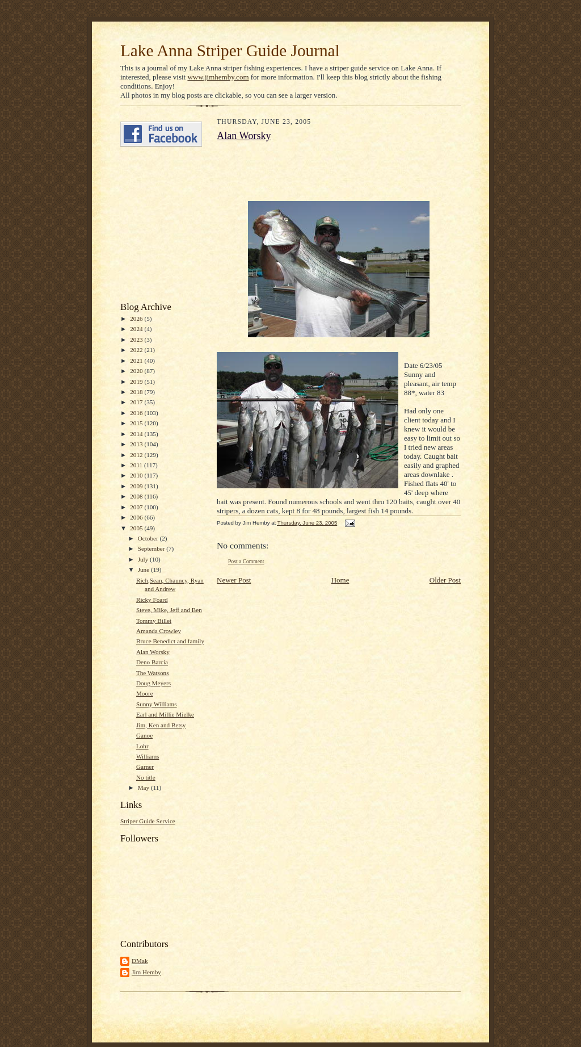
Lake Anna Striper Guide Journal (230, 50)
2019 (137, 381)
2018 (137, 391)
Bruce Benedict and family (170, 641)
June (144, 569)
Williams (147, 756)
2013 (137, 444)
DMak (140, 960)
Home (340, 580)
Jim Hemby (146, 972)
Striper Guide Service (147, 821)
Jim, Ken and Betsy (161, 725)
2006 (137, 517)
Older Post (445, 580)
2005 (137, 528)
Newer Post (234, 580)
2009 (137, 486)
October (149, 538)
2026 (137, 318)
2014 (137, 433)
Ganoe (144, 735)
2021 (137, 360)
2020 (137, 370)
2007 (137, 507)
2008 (137, 496)
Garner (145, 766)
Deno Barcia (152, 662)
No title (145, 777)
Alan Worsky (153, 651)
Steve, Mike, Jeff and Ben (169, 609)
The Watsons (152, 672)
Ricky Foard (152, 599)
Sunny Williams (156, 704)
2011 (137, 465)
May (144, 787)
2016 (137, 412)
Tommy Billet (153, 620)
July (144, 559)
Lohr (142, 746)
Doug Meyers (153, 683)
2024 (137, 328)
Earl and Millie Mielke (165, 714)
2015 (137, 423)
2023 (137, 339)
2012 (137, 454)
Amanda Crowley (158, 630)
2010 (137, 475)
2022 (137, 349)
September (152, 548)
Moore (144, 693)
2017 (137, 402)
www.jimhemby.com (218, 77)
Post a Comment (246, 561)
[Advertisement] (154, 224)
